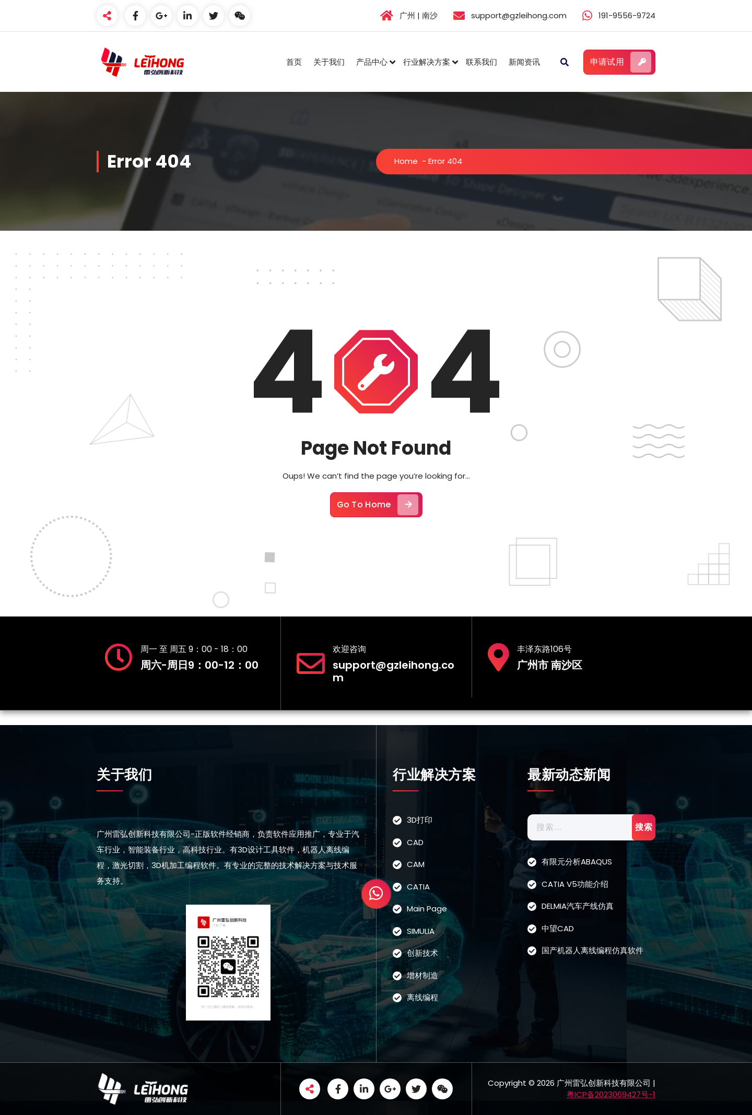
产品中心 (371, 61)
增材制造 (422, 975)
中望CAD (558, 928)
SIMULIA (420, 931)
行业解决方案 (426, 61)
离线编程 (422, 997)
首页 (294, 61)
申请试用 (620, 62)
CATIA (418, 886)
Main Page (427, 908)
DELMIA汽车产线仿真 (578, 905)
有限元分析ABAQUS (577, 861)
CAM (416, 864)
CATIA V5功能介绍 (575, 884)
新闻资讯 (524, 61)
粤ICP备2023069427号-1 (611, 1094)
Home (406, 161)
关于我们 (329, 61)
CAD (415, 842)
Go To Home (377, 504)
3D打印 (419, 819)
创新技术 (422, 952)
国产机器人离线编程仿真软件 (592, 950)
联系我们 (481, 61)
